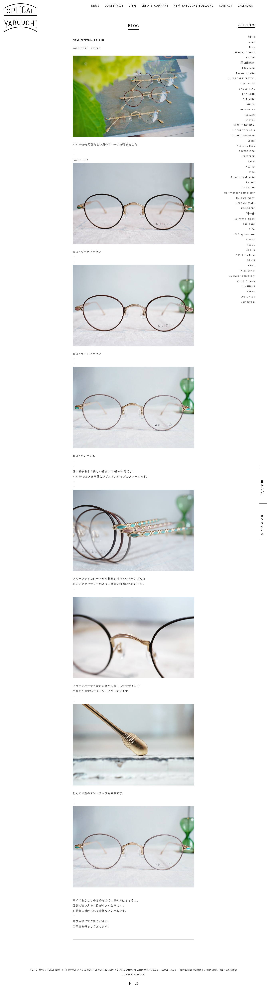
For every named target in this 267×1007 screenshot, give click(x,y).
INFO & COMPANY (155, 6)
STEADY (250, 239)
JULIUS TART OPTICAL (241, 78)
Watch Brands (246, 281)
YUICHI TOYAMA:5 (243, 130)
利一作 (250, 213)
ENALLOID (248, 94)
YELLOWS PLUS (246, 146)
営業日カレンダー (262, 485)
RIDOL (251, 244)
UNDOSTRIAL (247, 88)
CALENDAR (245, 6)
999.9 (251, 161)
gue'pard (249, 224)
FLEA (252, 229)
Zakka (251, 291)
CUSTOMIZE (248, 296)
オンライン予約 (262, 522)
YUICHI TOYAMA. (244, 125)
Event (251, 42)
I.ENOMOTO (247, 83)
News (251, 36)
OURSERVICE (114, 6)
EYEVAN (250, 114)
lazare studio (245, 73)
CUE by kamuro (244, 234)
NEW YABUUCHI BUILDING (194, 6)
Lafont (250, 182)
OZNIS (251, 260)
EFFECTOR (248, 156)
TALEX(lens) (247, 270)
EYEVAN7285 (247, 109)
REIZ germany (245, 198)
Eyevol (250, 120)
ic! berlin (248, 187)
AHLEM (250, 104)
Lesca (251, 140)
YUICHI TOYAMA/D (243, 135)
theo (252, 172)
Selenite (249, 99)
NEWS (95, 6)
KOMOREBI (248, 208)
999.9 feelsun (245, 255)
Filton (250, 57)
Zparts (250, 250)
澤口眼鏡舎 (247, 62)
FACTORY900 (247, 151)
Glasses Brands (244, 52)
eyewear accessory (242, 275)
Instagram (248, 301)
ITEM (132, 6)
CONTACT (225, 6)
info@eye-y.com (134, 969)
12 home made (245, 218)
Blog (252, 47)
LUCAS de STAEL (245, 203)
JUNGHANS (248, 286)
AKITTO (250, 166)
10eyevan (248, 68)
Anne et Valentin (243, 177)
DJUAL (251, 265)
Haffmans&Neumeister (239, 192)
